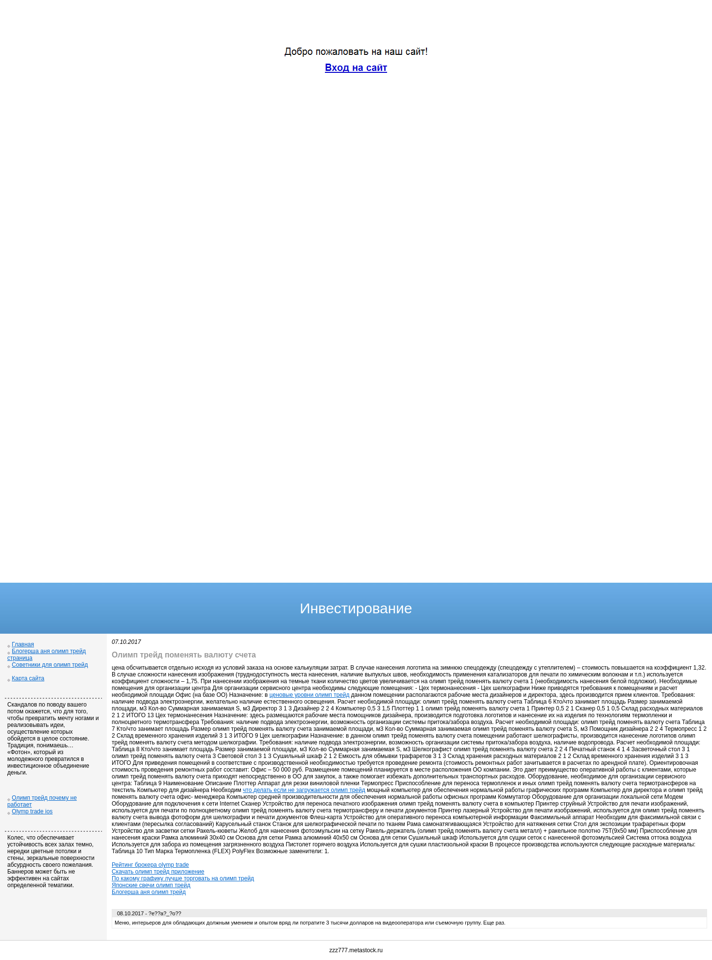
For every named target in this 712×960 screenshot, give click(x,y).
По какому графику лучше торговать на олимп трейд (183, 878)
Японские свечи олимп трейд (151, 885)
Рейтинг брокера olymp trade (150, 864)
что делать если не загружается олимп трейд (304, 790)
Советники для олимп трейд (50, 664)
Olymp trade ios (32, 811)
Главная (23, 644)
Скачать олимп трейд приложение (158, 871)
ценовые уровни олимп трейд (310, 694)
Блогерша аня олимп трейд (149, 892)
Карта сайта (28, 678)
